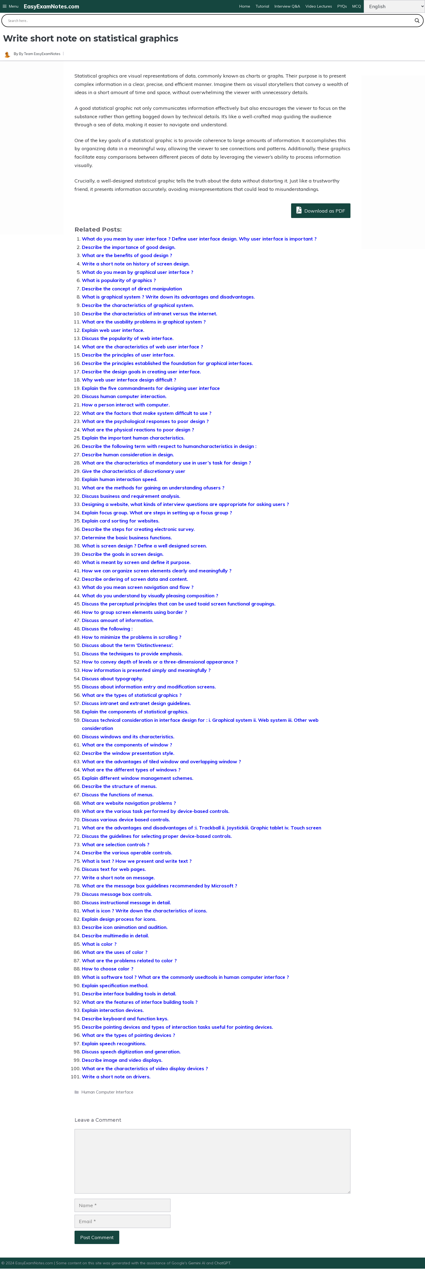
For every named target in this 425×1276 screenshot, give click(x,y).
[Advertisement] (32, 147)
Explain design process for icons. (119, 919)
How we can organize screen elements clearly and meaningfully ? (156, 571)
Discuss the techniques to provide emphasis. (132, 653)
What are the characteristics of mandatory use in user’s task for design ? (166, 463)
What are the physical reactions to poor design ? (138, 430)
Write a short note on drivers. (116, 1076)
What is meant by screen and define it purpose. (136, 562)
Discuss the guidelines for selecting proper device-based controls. (157, 836)
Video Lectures (318, 6)
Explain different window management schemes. (137, 778)
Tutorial (262, 6)
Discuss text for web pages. (114, 869)
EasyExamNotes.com (51, 6)
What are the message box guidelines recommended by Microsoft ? (159, 886)
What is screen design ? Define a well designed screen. (144, 546)
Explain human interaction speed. (119, 479)
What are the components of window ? (127, 745)
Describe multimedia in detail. (115, 935)
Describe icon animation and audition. (125, 927)
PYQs (342, 6)
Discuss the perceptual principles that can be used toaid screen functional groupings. (178, 604)
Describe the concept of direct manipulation (132, 289)
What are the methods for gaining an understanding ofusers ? (153, 488)
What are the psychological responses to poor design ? (145, 421)
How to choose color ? (107, 969)
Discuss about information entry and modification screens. (149, 687)
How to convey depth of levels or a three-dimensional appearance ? (160, 662)
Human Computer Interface (107, 1092)
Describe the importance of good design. (128, 247)
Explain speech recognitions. (114, 1043)
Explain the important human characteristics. (133, 438)
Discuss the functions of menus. (117, 794)
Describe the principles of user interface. (128, 355)
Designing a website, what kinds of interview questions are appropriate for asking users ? (185, 504)
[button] (10, 6)
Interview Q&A (287, 6)
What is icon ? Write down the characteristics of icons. (144, 911)
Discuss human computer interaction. (124, 396)
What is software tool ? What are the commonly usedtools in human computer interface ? (185, 977)
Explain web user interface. (113, 330)
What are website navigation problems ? (129, 803)
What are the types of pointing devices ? (128, 1035)
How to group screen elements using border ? (134, 612)
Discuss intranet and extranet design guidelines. (136, 703)
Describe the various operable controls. (127, 852)
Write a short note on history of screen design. (135, 264)
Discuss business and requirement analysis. (131, 496)
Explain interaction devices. (113, 1010)
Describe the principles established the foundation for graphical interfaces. (167, 363)
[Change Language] (394, 6)
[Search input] (210, 20)
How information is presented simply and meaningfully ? (146, 670)
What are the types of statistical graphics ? (132, 695)
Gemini (195, 1263)
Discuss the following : (107, 629)
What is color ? (99, 944)
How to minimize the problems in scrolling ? (131, 637)
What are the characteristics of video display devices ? (145, 1068)
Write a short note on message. (118, 877)
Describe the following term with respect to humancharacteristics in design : (169, 446)
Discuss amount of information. (117, 620)
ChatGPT (222, 1263)
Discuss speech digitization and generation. (131, 1052)
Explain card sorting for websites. (120, 521)
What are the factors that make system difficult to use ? (146, 413)
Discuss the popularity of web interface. (127, 338)
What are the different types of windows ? (131, 770)
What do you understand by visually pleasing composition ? (150, 595)
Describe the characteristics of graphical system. (138, 305)
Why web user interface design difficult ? (129, 380)
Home (244, 6)
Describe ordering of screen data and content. (135, 579)
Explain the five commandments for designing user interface (151, 388)
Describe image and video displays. (122, 1060)
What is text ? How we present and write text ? (137, 861)
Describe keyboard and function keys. (125, 1018)
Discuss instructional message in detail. (126, 902)
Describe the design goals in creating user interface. (141, 371)
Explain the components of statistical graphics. (135, 711)
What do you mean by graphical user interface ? (137, 272)
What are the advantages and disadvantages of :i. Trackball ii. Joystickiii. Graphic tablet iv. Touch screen (201, 828)
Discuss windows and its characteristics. (128, 736)
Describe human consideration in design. (128, 454)
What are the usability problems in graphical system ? (144, 322)
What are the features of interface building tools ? (140, 1002)
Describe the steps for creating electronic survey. (138, 529)
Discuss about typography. (112, 678)
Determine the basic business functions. (127, 537)
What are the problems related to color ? (129, 960)
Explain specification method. (115, 985)
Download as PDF (321, 210)
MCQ (356, 6)
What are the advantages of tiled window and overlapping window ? (161, 761)
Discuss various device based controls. (126, 819)
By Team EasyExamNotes (39, 54)
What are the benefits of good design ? (127, 255)
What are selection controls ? (115, 844)
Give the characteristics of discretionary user (133, 471)
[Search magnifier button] (417, 20)
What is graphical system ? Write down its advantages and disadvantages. (168, 297)
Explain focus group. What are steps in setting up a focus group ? (157, 512)
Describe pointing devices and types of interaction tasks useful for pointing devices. (177, 1027)
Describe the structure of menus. (119, 786)
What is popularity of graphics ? (119, 280)
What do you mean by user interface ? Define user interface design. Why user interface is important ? (199, 239)
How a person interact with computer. (126, 405)
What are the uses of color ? (114, 952)
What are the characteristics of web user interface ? (142, 347)
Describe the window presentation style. (128, 753)
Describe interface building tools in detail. (129, 993)
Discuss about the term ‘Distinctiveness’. (127, 645)
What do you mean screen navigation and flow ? (138, 587)
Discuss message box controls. (117, 894)
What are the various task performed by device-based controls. (155, 811)
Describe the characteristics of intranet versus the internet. (149, 313)
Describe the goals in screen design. (122, 554)
